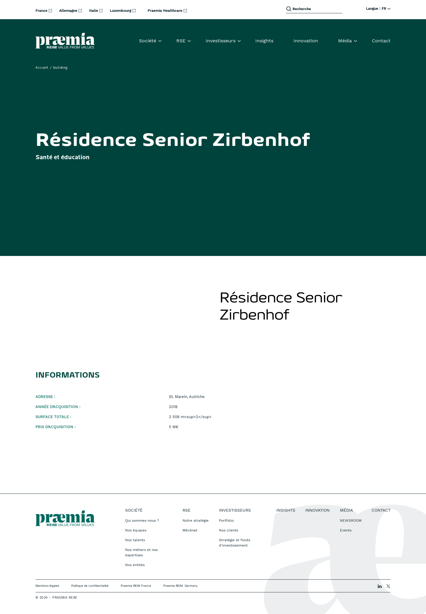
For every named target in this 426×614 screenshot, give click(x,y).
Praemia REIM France (136, 585)
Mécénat (190, 530)
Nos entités (135, 565)
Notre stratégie (196, 520)
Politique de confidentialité (90, 585)
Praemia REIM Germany (180, 585)
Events (345, 530)
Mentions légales (47, 585)
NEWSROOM (351, 520)
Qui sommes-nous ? (142, 520)
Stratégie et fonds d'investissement (234, 542)
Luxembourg (121, 11)
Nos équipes (135, 530)
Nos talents (135, 540)
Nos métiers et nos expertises (141, 552)
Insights (264, 40)
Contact (381, 40)
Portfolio (226, 520)
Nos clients (228, 530)
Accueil (42, 68)
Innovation (305, 40)
